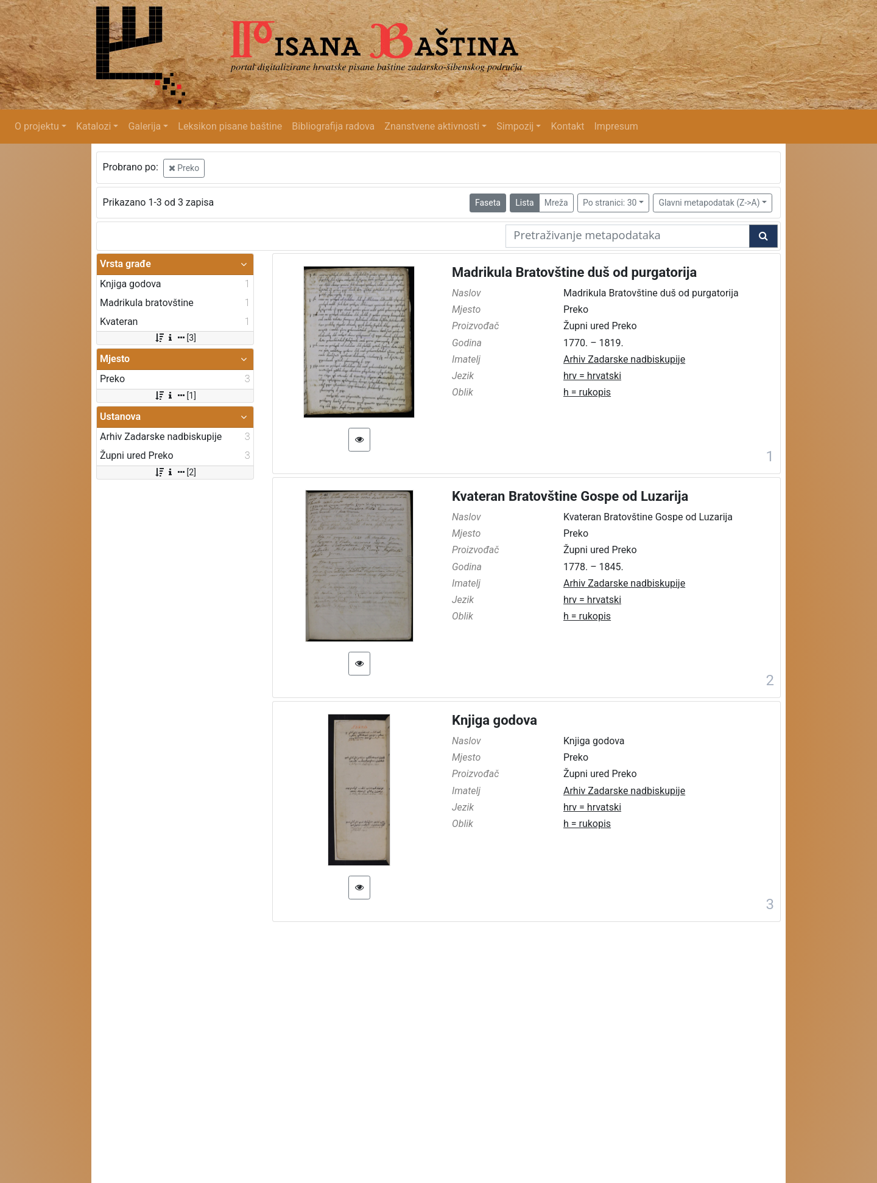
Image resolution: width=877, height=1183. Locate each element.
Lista (524, 203)
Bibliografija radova (333, 126)
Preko (184, 168)
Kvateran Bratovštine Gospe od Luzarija (570, 496)
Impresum (616, 126)
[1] (175, 395)
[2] (175, 472)
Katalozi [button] (93, 126)
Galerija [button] (144, 126)
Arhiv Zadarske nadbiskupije (624, 359)
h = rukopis (587, 392)
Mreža (556, 203)
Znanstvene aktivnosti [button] (431, 126)
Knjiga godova (494, 720)
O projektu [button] (37, 126)
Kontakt (567, 126)
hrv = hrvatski (592, 376)
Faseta (488, 203)
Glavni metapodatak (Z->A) (708, 203)
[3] (175, 338)
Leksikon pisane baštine (230, 126)
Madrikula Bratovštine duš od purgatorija (574, 272)
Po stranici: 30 (610, 203)
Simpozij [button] (515, 126)
